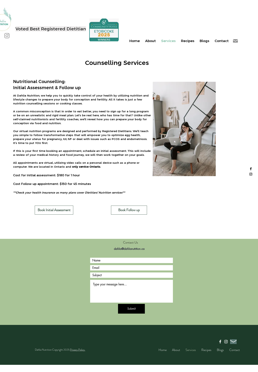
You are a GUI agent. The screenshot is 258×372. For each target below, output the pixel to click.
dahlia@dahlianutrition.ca (129, 249)
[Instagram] (6, 35)
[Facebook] (251, 169)
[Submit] (131, 309)
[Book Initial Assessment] (54, 210)
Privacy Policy (77, 350)
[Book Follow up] (129, 210)
